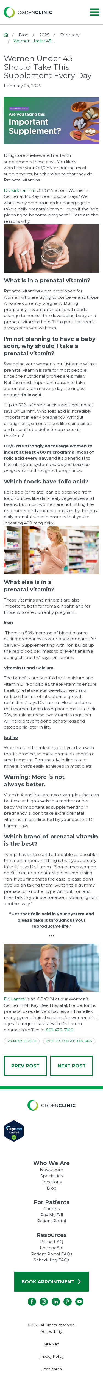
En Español (51, 1247)
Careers (51, 1208)
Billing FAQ (51, 1241)
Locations (51, 1181)
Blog (52, 1188)
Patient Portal (51, 1221)
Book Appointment (51, 1281)
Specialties (51, 1175)
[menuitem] (51, 1331)
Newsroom (51, 1169)
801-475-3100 (59, 1029)
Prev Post (25, 1066)
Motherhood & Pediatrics (69, 1041)
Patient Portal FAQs (51, 1254)
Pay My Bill (51, 1214)
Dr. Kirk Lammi (19, 190)
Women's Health (21, 1041)
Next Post (72, 1066)
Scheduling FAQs (51, 1260)
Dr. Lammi (15, 999)
